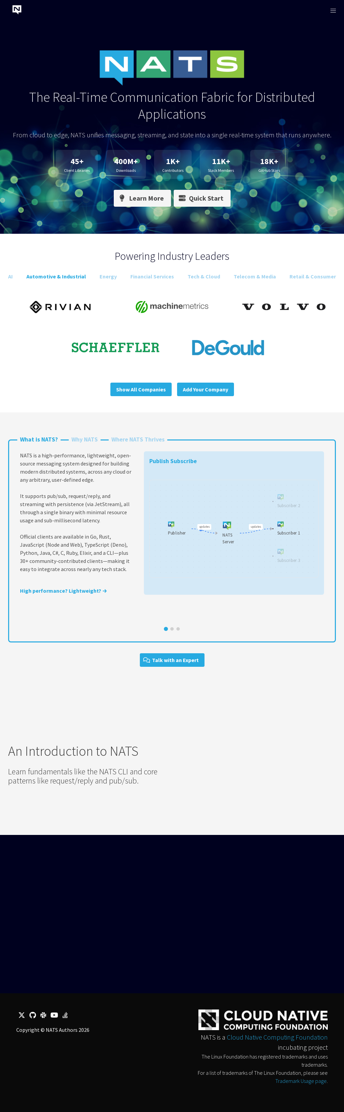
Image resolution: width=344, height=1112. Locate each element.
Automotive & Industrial (56, 276)
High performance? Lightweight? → (63, 590)
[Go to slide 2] (172, 629)
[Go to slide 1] (166, 629)
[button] (333, 11)
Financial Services (152, 276)
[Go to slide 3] (178, 629)
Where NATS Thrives (138, 439)
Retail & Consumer (312, 276)
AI (10, 276)
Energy (108, 276)
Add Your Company (205, 389)
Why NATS (84, 439)
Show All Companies (141, 389)
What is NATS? (39, 439)
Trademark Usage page (301, 1080)
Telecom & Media (255, 276)
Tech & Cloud (204, 276)
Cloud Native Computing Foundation (277, 1037)
